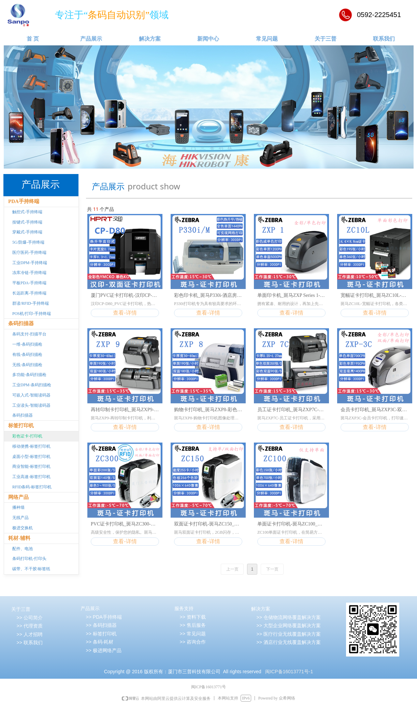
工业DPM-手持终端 (29, 262)
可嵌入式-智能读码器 (31, 395)
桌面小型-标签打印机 (31, 456)
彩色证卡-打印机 (27, 436)
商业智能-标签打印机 (31, 466)
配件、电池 (22, 548)
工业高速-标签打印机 (31, 476)
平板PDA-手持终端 (29, 282)
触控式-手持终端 (27, 212)
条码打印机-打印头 (29, 558)
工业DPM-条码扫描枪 (31, 385)
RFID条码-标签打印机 (32, 487)
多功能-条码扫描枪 (29, 374)
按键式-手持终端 (27, 222)
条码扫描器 (21, 323)
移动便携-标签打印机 (31, 446)
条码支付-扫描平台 (29, 334)
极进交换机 (22, 527)
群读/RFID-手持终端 (30, 303)
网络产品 (18, 497)
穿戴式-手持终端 (27, 232)
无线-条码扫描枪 (27, 364)
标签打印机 (21, 425)
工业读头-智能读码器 (31, 405)
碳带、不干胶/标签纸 (31, 568)
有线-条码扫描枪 (27, 354)
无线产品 (20, 517)
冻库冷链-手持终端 (29, 272)
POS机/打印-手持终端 (31, 313)
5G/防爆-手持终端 (28, 242)
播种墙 (18, 507)
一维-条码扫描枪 (27, 344)
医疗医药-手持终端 (29, 252)
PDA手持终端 (23, 201)
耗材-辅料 (19, 538)
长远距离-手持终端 (29, 293)
